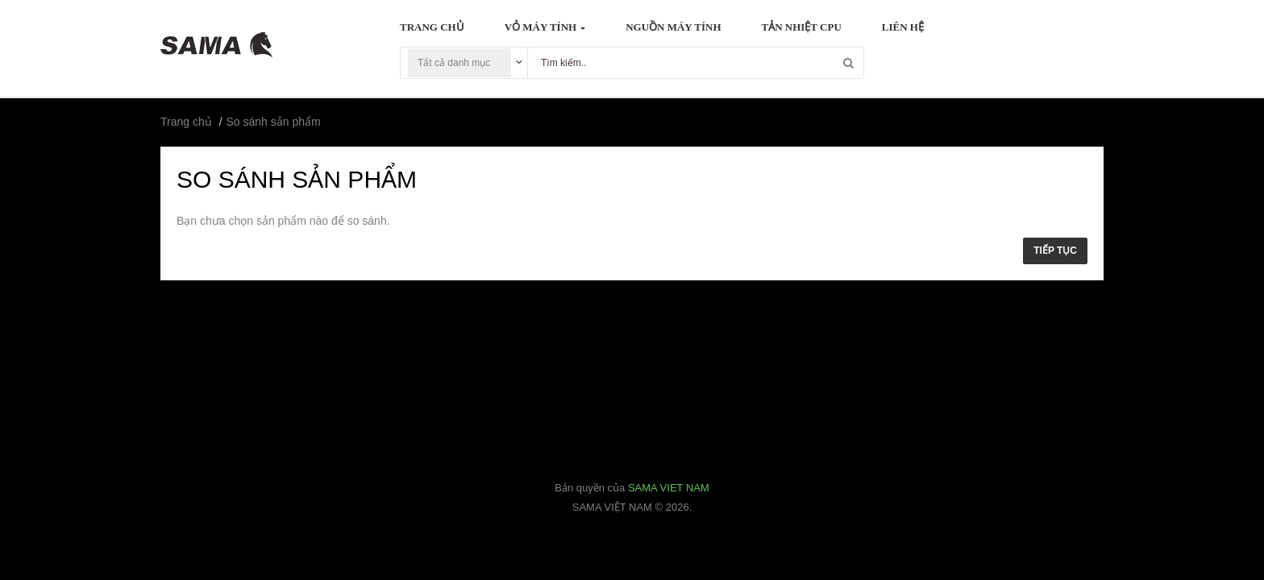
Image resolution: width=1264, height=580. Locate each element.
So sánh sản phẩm (274, 121)
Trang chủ (186, 121)
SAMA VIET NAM (668, 488)
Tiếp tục (1055, 250)
